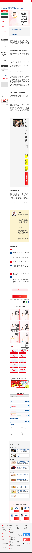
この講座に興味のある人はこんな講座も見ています (4, 84)
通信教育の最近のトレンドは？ (21, 490)
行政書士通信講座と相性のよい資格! (21, 479)
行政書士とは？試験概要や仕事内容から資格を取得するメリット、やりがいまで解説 (23, 450)
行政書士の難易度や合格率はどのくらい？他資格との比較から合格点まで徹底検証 (23, 467)
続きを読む (18, 456)
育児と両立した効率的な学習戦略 (16, 32)
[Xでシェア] (24, 302)
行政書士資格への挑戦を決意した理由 (16, 29)
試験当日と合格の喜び (14, 34)
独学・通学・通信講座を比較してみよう (22, 486)
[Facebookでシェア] (28, 302)
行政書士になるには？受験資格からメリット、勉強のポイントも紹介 (23, 475)
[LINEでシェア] (26, 302)
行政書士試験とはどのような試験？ (21, 454)
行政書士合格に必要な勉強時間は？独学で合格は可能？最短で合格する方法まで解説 (23, 462)
